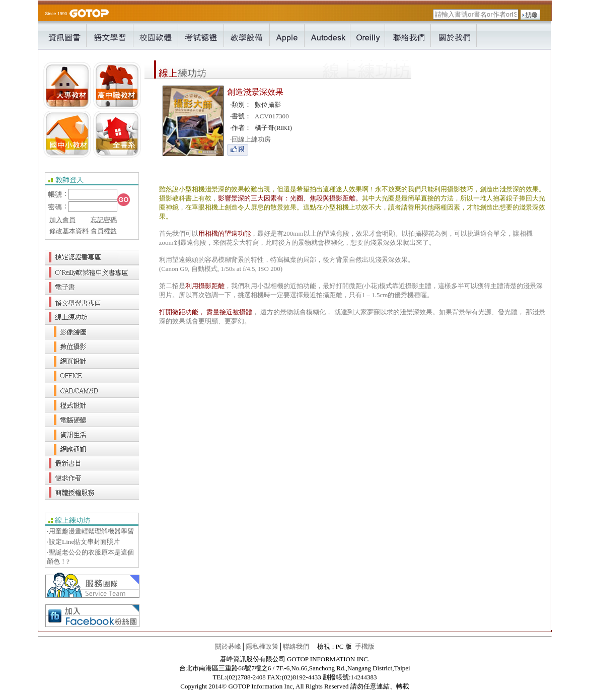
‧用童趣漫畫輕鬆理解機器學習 (90, 531)
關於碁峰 (228, 646)
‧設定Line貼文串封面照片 (83, 541)
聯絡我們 (296, 646)
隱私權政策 (262, 646)
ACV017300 (272, 116)
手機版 (365, 646)
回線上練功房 (250, 139)
